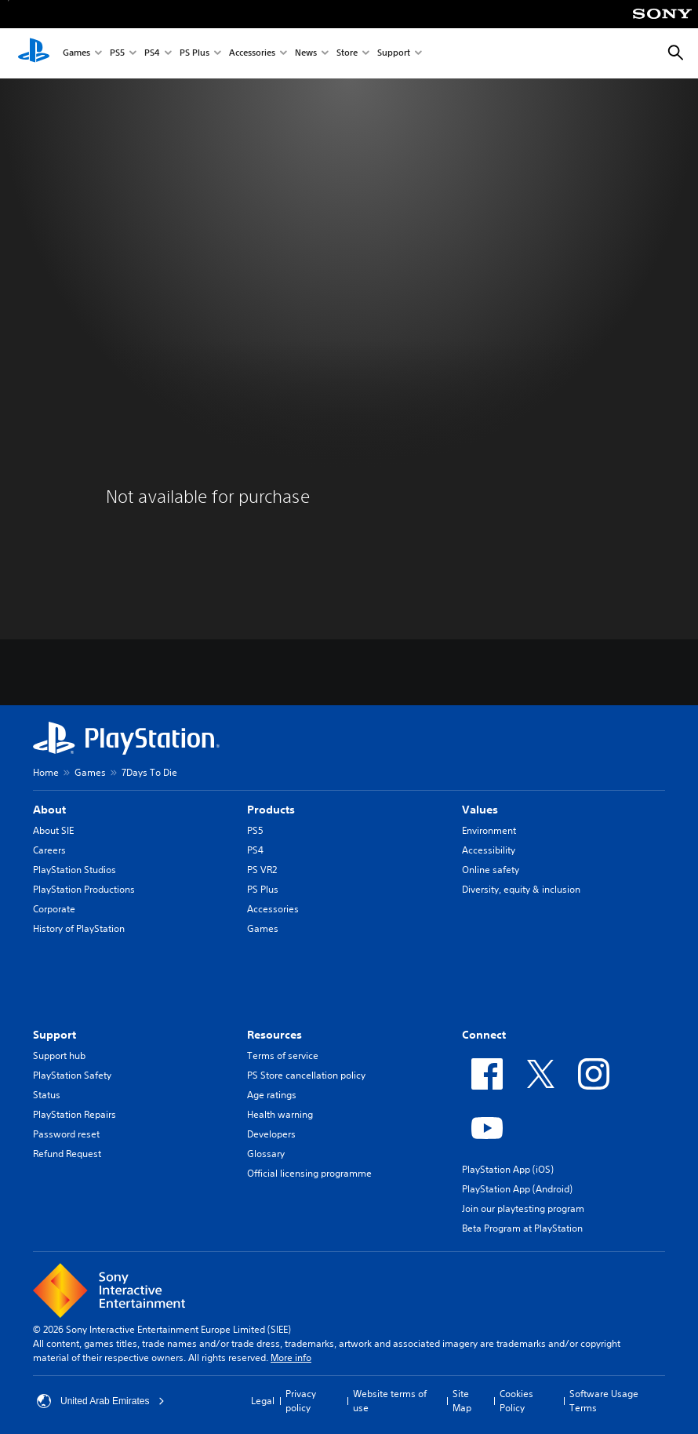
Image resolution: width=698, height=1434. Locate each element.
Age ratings (271, 1094)
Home (46, 772)
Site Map (462, 1400)
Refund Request (67, 1153)
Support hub (59, 1055)
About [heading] (49, 810)
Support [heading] (54, 1035)
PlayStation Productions (84, 889)
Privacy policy (300, 1400)
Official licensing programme (309, 1173)
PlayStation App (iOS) (508, 1169)
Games (76, 54)
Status (46, 1094)
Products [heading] (271, 810)
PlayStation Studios (74, 869)
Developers (271, 1134)
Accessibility (488, 850)
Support (393, 54)
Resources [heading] (274, 1035)
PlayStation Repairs (74, 1114)
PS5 (117, 54)
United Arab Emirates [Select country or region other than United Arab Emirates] (101, 1401)
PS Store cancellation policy (306, 1075)
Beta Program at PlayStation (522, 1228)
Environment (489, 830)
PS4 (152, 54)
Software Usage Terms (603, 1400)
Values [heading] (480, 810)
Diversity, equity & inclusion (521, 889)
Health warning (280, 1114)
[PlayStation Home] (33, 53)
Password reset (66, 1134)
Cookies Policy (516, 1400)
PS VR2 (262, 869)
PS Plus (194, 54)
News (306, 54)
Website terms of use (390, 1400)
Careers (49, 850)
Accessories (252, 54)
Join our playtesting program (523, 1208)
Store (347, 54)
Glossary (266, 1153)
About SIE (53, 830)
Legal (262, 1400)
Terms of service (282, 1055)
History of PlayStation (79, 928)
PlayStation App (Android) (517, 1189)
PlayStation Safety (72, 1075)
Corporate (54, 908)
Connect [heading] (484, 1035)
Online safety (490, 869)
